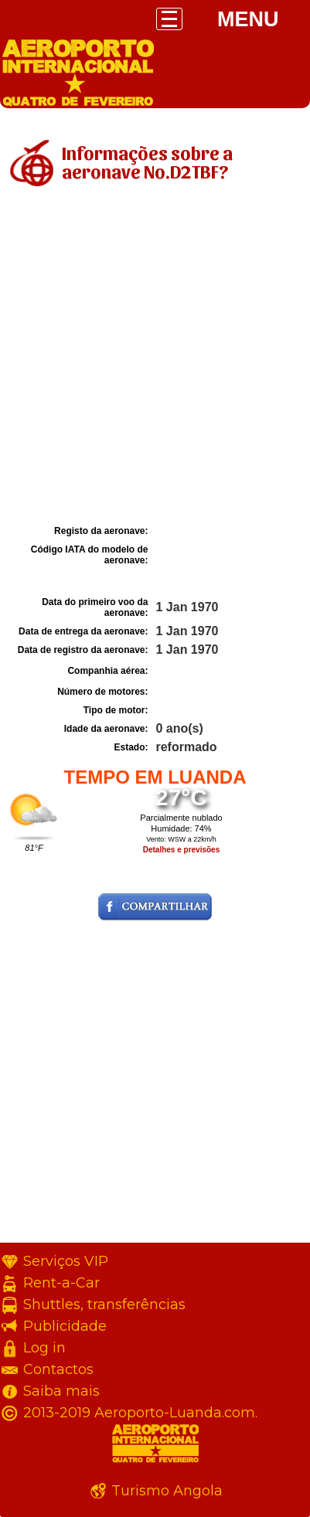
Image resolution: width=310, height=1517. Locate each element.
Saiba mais (61, 1391)
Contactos (58, 1369)
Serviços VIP (65, 1261)
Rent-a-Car (61, 1282)
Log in (44, 1347)
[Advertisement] (155, 358)
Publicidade (65, 1326)
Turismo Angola (167, 1490)
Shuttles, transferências (104, 1304)
